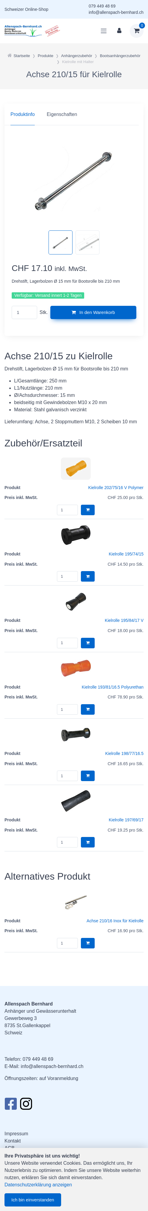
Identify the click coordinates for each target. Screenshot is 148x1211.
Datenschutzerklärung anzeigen (38, 1184)
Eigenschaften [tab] (62, 114)
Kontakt (12, 1140)
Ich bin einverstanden (32, 1199)
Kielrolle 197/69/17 (126, 819)
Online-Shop (36, 9)
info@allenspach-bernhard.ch (116, 12)
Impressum (16, 1133)
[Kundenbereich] (119, 31)
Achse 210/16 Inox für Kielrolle (115, 920)
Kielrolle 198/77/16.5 (124, 753)
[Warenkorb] (137, 31)
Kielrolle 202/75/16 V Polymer (116, 487)
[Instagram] (26, 1106)
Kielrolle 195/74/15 (126, 554)
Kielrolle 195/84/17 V (124, 620)
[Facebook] (10, 1106)
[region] (74, 114)
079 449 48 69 (102, 6)
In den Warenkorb (93, 312)
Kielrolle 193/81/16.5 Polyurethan (113, 687)
